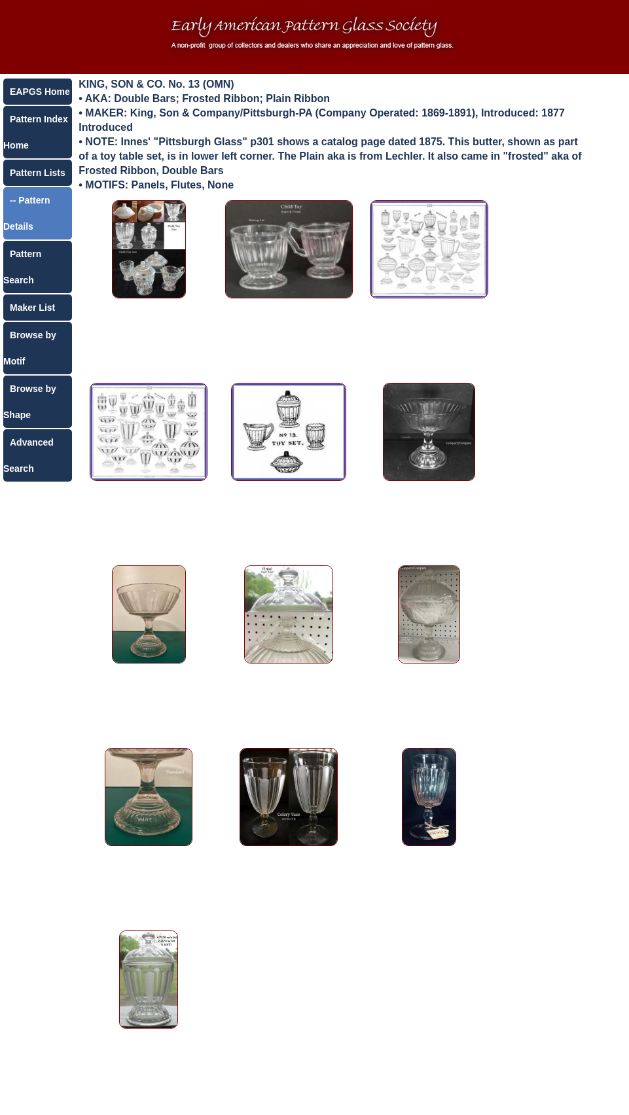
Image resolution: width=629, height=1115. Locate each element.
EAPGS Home (40, 91)
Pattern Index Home (35, 132)
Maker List (32, 307)
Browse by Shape (29, 401)
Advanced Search (28, 455)
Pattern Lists (37, 173)
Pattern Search (22, 267)
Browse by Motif (29, 348)
